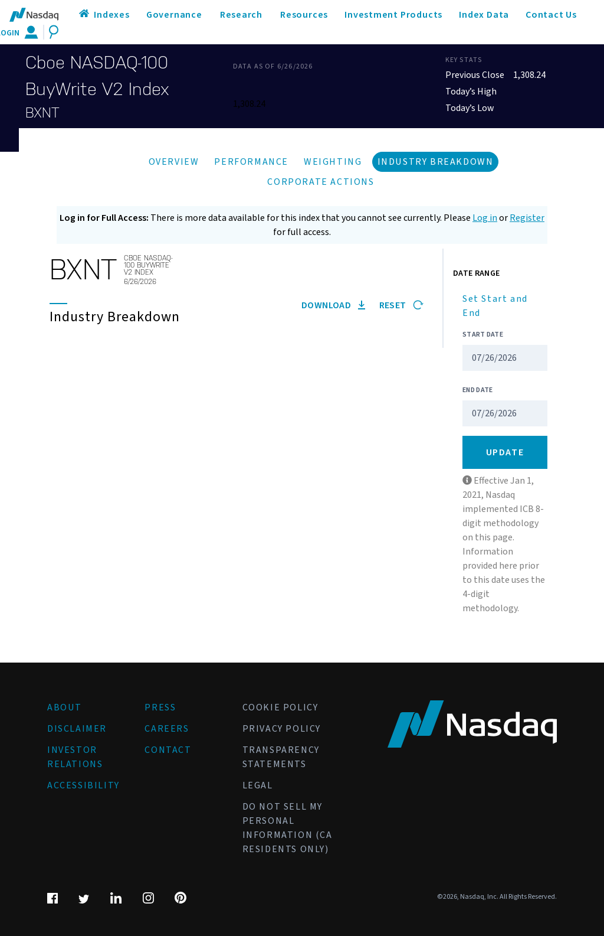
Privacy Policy (281, 728)
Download (333, 305)
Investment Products (393, 14)
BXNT (42, 113)
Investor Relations (75, 757)
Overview (174, 161)
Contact (168, 749)
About (64, 707)
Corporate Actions (320, 181)
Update (505, 452)
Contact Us (551, 14)
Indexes (112, 14)
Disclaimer (77, 728)
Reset (401, 305)
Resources (304, 14)
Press (160, 707)
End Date (477, 390)
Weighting (333, 161)
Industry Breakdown (436, 161)
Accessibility (83, 785)
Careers (167, 728)
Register (527, 217)
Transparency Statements (281, 757)
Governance (174, 14)
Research (241, 14)
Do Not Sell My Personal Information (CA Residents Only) (287, 828)
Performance (251, 161)
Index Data (484, 14)
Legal (257, 785)
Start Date (482, 335)
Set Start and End (495, 305)
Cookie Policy (280, 707)
